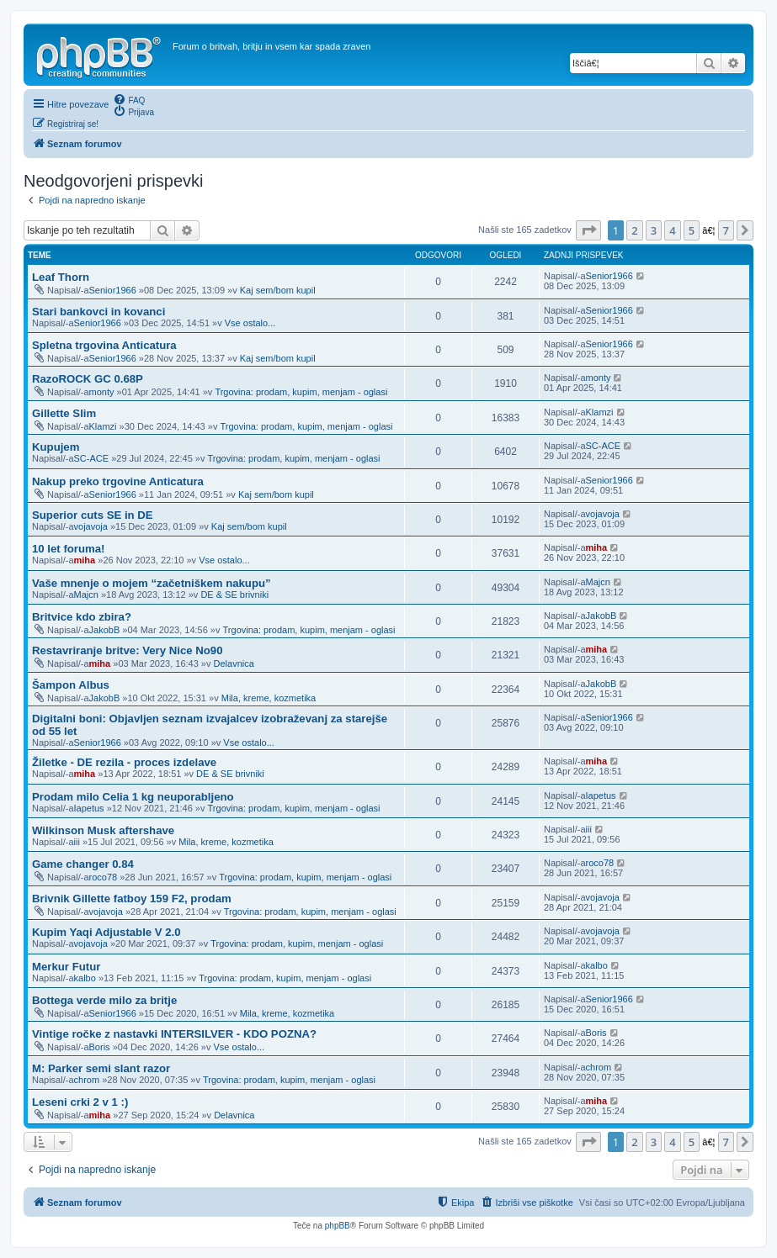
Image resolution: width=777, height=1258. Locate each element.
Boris (99, 1047)
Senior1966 (112, 290)
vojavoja (91, 526)
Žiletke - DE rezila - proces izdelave (124, 762)
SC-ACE (91, 458)
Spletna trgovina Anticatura (104, 345)
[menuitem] (129, 99)
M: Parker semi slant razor (101, 1068)
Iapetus (89, 808)
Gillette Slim (64, 413)
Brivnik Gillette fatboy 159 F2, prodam (132, 898)
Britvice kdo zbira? (81, 616)
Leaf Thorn (60, 277)
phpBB (337, 1225)
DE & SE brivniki (234, 594)
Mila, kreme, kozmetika (268, 698)
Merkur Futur (66, 966)
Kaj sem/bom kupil (278, 290)
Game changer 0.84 (83, 864)
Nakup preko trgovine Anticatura (118, 481)
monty (101, 392)
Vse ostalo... (250, 323)
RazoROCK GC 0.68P (87, 379)
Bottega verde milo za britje (104, 1000)
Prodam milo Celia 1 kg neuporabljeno (133, 796)
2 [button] (634, 230)
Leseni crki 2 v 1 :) (80, 1102)
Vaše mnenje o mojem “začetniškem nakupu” (151, 583)
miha (85, 560)
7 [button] (726, 230)
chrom (87, 1080)
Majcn (86, 594)
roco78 (103, 877)
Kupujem (55, 447)
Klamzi (103, 426)
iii (77, 842)
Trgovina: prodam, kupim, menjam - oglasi (301, 392)
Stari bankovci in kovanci (98, 311)
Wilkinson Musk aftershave (103, 830)
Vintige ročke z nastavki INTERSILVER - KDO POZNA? (174, 1034)
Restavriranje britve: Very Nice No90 (127, 650)
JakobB (104, 630)
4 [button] (672, 230)
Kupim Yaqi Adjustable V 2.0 (106, 932)
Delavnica (234, 663)
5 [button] (692, 230)
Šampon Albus (70, 685)
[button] (588, 230)
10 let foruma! (68, 548)
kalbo (85, 978)
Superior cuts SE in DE (92, 515)
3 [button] (654, 230)
